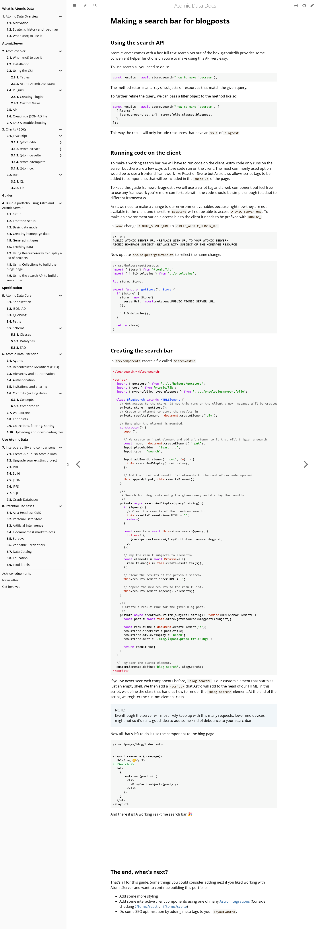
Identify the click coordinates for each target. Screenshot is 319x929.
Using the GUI (20, 70)
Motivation (18, 23)
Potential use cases (18, 506)
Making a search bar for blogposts (170, 20)
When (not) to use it (24, 36)
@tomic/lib (23, 142)
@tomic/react (25, 149)
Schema (16, 328)
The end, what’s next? (139, 871)
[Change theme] (85, 5)
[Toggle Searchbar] (95, 5)
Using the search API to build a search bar (32, 277)
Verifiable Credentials (26, 545)
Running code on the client (146, 152)
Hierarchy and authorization (31, 374)
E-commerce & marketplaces (31, 532)
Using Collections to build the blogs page (31, 266)
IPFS (13, 486)
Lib (17, 188)
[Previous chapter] (78, 464)
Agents (15, 360)
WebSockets (19, 413)
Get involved (11, 586)
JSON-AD (16, 308)
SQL (13, 493)
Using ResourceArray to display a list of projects (34, 255)
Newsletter (10, 580)
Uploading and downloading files (35, 432)
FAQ (18, 347)
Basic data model (22, 227)
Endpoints (17, 419)
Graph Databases (23, 499)
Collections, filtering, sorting (30, 426)
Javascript (17, 136)
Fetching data (20, 247)
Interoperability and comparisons (28, 447)
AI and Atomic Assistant (33, 84)
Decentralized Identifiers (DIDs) (33, 367)
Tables (20, 77)
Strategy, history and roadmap (32, 29)
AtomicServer (13, 51)
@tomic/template (28, 162)
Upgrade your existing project (32, 460)
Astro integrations (235, 901)
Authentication (21, 380)
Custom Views (26, 103)
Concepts (22, 399)
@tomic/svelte (26, 155)
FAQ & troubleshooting (27, 123)
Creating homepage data (28, 234)
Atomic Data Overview (20, 16)
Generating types (22, 240)
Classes (21, 334)
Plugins (15, 90)
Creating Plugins (27, 97)
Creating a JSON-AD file (27, 116)
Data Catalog (19, 551)
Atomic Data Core (16, 295)
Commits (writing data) (27, 393)
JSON (13, 480)
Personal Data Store (24, 519)
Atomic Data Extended (20, 354)
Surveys (15, 538)
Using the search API (138, 42)
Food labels (18, 565)
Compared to (25, 406)
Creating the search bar (142, 350)
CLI (17, 181)
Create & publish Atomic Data (32, 454)
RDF (13, 467)
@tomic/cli (23, 168)
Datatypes (23, 341)
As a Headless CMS (24, 512)
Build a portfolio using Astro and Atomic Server (28, 205)
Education (17, 558)
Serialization (19, 302)
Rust (13, 175)
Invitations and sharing (27, 386)
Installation (18, 64)
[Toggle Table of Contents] (74, 5)
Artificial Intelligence (25, 525)
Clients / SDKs (14, 129)
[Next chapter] (306, 464)
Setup (14, 214)
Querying (17, 315)
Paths (14, 321)
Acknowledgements (16, 573)
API (12, 109)
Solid (13, 473)
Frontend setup (21, 221)
